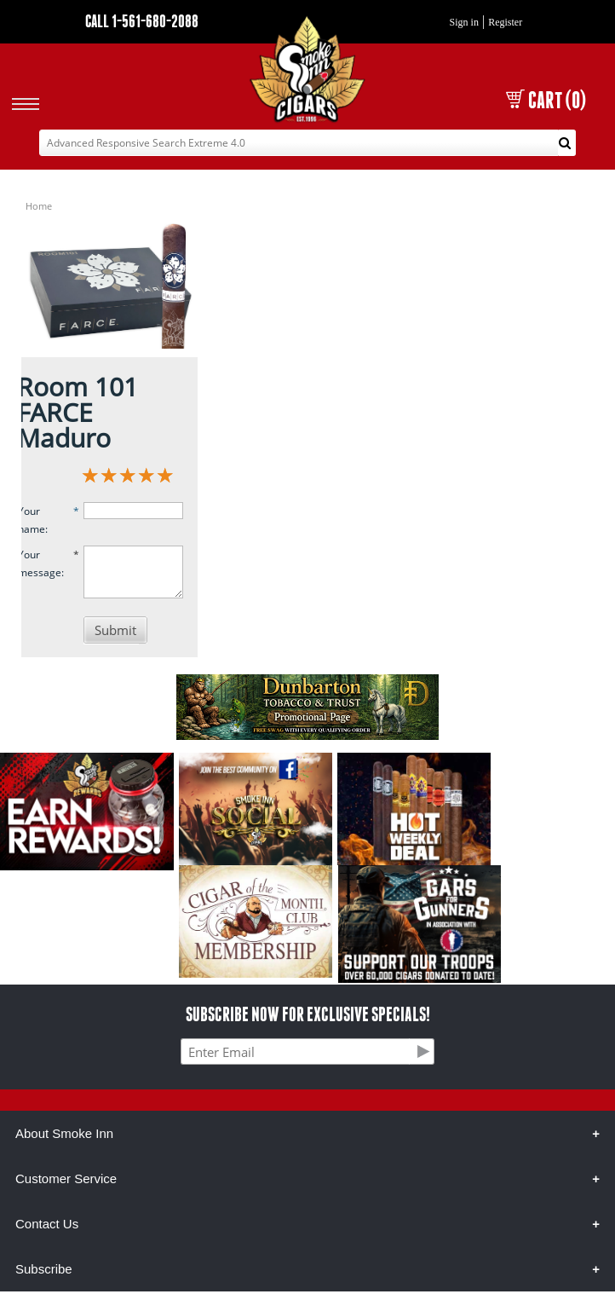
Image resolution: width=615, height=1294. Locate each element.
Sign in (464, 22)
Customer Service (66, 1178)
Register (505, 22)
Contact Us (46, 1223)
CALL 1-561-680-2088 (141, 21)
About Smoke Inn (64, 1133)
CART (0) (546, 100)
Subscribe (43, 1269)
